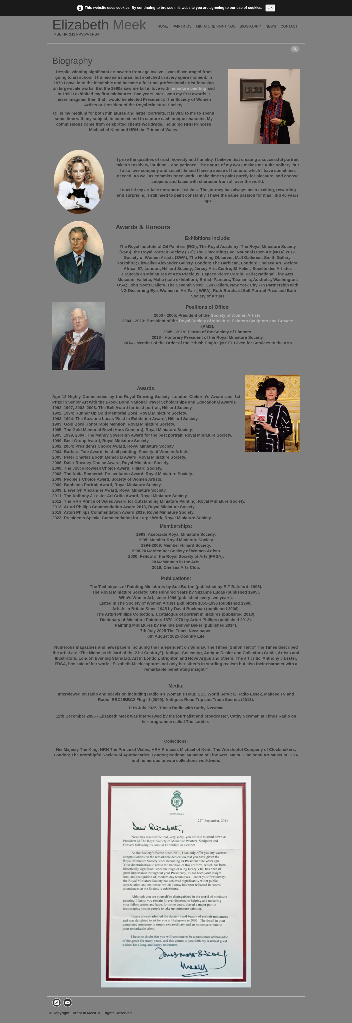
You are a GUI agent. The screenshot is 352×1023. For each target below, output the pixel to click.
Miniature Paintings (215, 26)
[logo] (101, 29)
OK (270, 8)
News (270, 26)
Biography (250, 26)
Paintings (181, 26)
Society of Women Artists (235, 315)
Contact (289, 26)
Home (162, 26)
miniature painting (188, 88)
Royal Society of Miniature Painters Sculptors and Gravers (236, 320)
